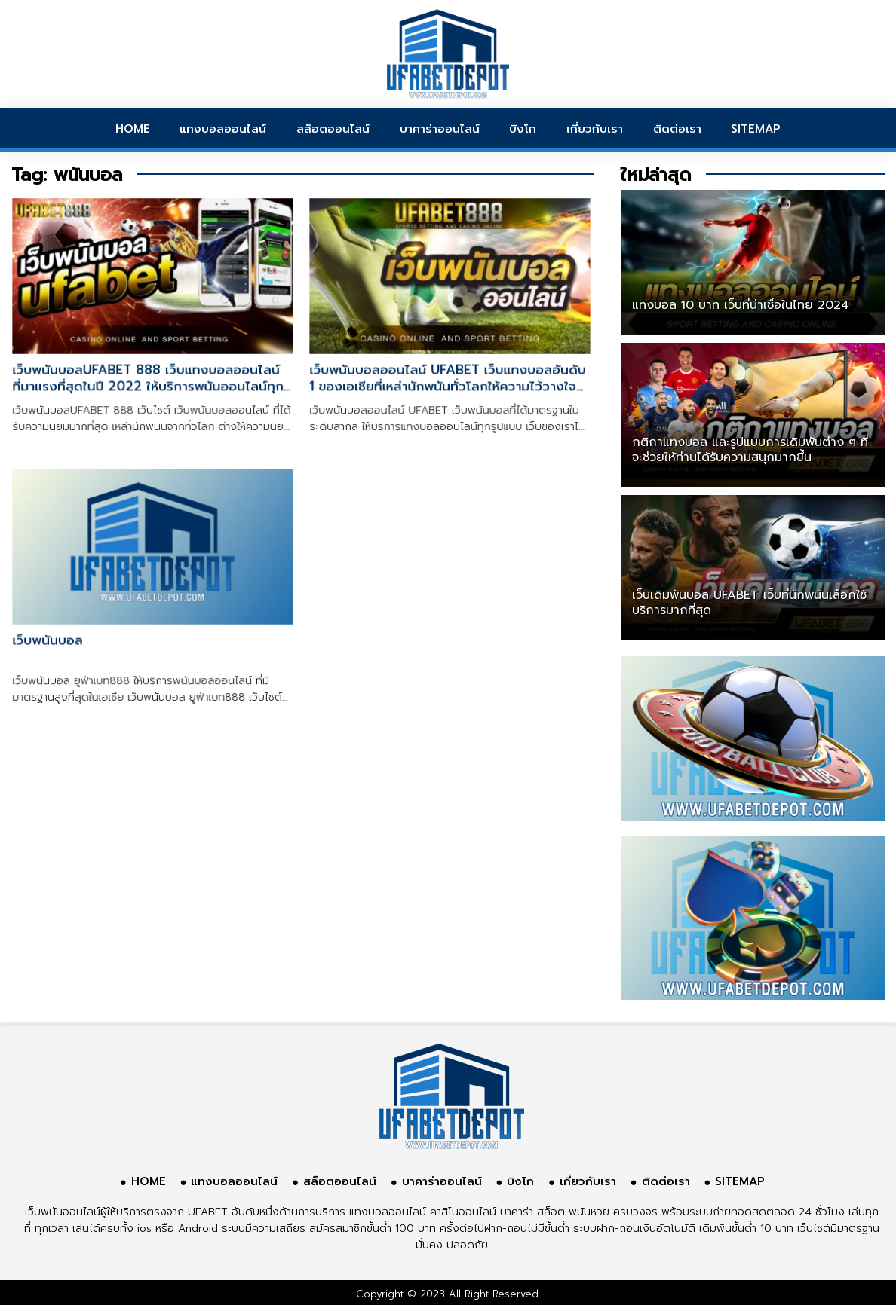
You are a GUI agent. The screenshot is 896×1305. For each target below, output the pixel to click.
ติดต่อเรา (677, 129)
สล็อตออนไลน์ (333, 129)
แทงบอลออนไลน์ (223, 129)
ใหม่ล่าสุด (656, 174)
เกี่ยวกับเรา (594, 129)
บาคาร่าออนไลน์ (440, 129)
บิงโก (522, 129)
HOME (132, 129)
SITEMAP (756, 129)
